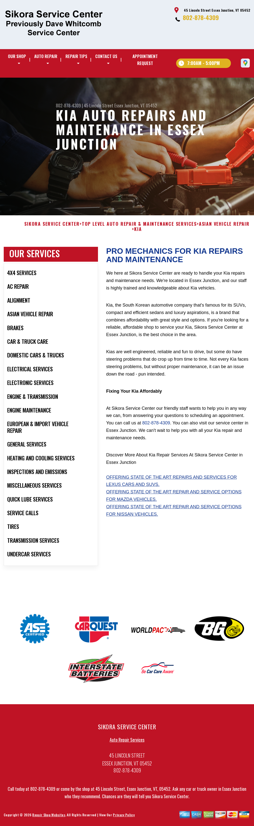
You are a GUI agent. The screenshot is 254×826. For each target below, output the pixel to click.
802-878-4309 (201, 17)
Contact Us (106, 56)
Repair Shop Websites (48, 816)
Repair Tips (76, 56)
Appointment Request (145, 59)
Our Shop (17, 56)
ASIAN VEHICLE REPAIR (224, 225)
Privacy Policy (123, 816)
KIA (138, 231)
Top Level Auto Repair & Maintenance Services (139, 225)
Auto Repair (45, 56)
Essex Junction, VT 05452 (135, 105)
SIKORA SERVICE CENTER (52, 225)
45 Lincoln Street (98, 105)
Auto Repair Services (127, 741)
